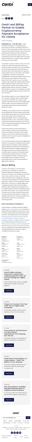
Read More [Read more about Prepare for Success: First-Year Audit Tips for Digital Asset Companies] (9, 317)
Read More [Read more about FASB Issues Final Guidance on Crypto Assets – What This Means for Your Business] (9, 373)
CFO (14, 220)
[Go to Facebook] (17, 433)
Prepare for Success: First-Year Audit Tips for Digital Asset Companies (15, 305)
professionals (22, 225)
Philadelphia (5, 427)
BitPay (5, 49)
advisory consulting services (13, 209)
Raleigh (16, 427)
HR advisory (21, 220)
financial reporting (8, 216)
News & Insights (18, 420)
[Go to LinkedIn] (12, 433)
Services (5, 420)
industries (23, 222)
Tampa (11, 429)
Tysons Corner (26, 427)
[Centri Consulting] (8, 4)
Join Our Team (26, 420)
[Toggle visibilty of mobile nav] (30, 4)
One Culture (26, 422)
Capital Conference (6, 422)
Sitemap (21, 436)
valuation (15, 218)
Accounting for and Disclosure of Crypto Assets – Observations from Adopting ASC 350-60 (15, 333)
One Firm (14, 422)
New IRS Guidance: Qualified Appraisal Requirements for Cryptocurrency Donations (15, 388)
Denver (7, 429)
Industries (11, 420)
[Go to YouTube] (20, 433)
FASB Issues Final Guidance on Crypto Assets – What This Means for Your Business (15, 360)
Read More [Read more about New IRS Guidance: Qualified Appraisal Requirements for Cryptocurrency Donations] (9, 399)
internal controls (17, 216)
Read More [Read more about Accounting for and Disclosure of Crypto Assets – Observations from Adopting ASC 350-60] (9, 345)
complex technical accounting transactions (16, 223)
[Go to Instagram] (15, 433)
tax (12, 220)
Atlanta (15, 429)
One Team (20, 422)
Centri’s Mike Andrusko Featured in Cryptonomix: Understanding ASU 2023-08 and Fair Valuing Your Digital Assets (15, 275)
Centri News (5, 15)
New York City (11, 427)
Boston (21, 427)
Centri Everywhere (22, 429)
